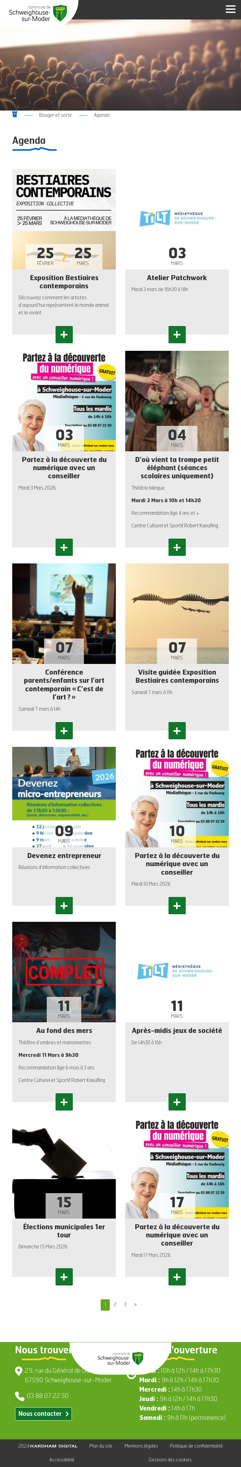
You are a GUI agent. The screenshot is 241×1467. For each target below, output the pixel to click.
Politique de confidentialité (196, 1446)
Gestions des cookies (170, 1460)
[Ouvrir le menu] (228, 9)
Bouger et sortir (55, 115)
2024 (48, 1446)
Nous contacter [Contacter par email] (43, 1414)
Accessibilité (61, 1460)
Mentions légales (141, 1446)
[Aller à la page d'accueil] (38, 13)
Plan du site (100, 1446)
